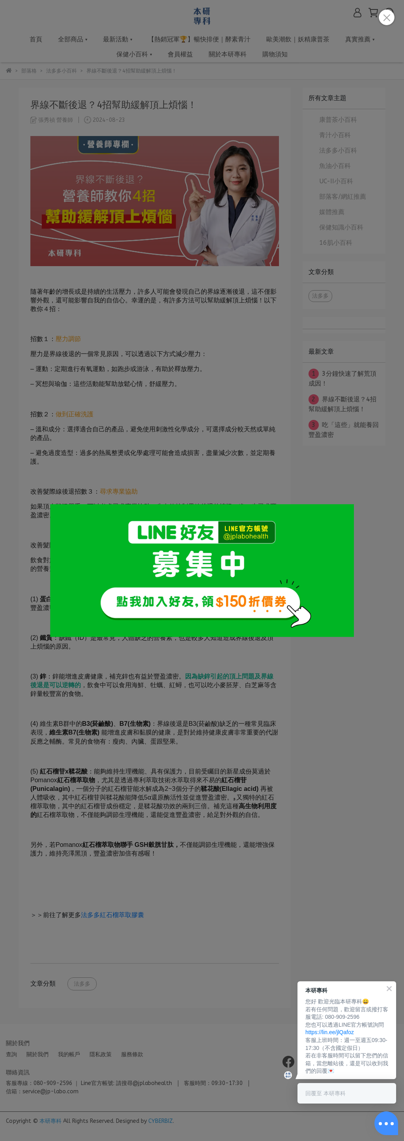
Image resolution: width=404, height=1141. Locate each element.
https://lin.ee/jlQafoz (329, 1032)
